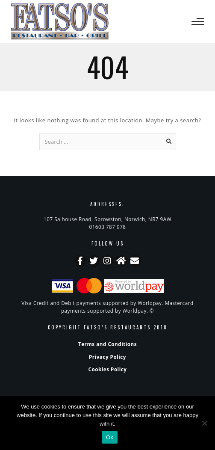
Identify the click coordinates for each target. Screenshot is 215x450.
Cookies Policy (107, 369)
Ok (109, 437)
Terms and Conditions (107, 343)
